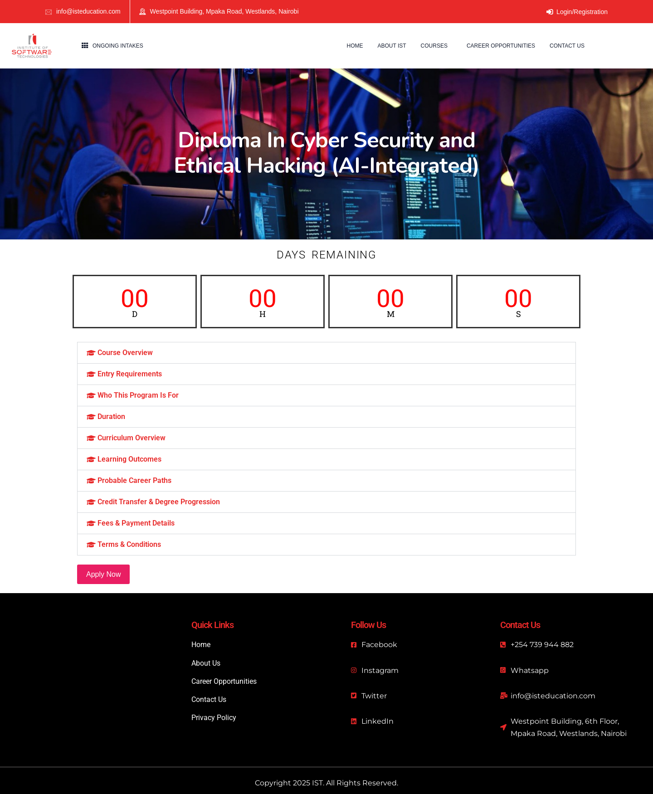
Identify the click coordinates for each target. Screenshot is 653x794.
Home (354, 46)
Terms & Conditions (129, 544)
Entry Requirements (129, 374)
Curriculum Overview (131, 438)
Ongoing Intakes (118, 46)
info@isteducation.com (88, 11)
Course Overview (125, 352)
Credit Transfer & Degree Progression (158, 501)
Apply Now (103, 574)
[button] (326, 352)
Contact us (567, 46)
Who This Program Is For (138, 395)
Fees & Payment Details (136, 523)
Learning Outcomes (129, 459)
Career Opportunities (501, 46)
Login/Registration (577, 11)
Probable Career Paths (134, 480)
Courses (434, 46)
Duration (111, 416)
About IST (391, 46)
